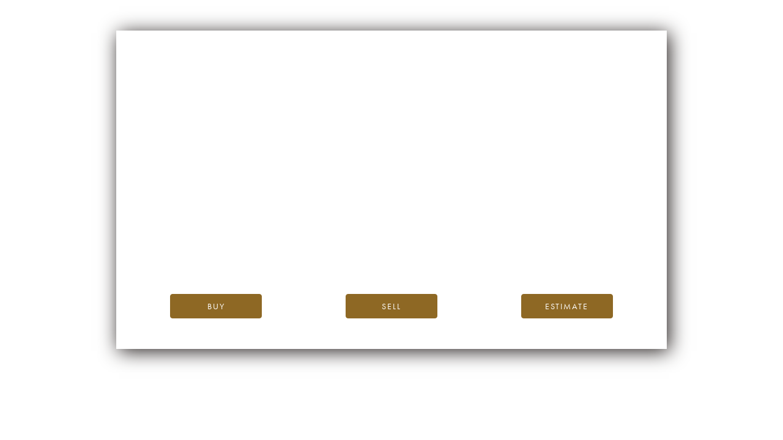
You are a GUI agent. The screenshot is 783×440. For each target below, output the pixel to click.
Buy (216, 306)
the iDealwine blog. (441, 242)
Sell (391, 306)
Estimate (566, 306)
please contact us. (502, 256)
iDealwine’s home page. (502, 228)
